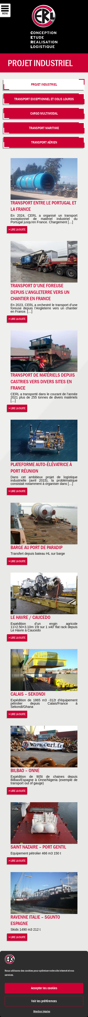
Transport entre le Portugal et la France (43, 206)
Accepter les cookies (44, 988)
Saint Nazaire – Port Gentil (38, 847)
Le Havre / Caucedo (30, 617)
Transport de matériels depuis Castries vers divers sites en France (43, 381)
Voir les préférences (44, 1001)
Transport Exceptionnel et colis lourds (44, 99)
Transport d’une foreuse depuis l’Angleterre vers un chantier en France (40, 292)
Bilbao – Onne (25, 770)
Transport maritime (44, 128)
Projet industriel (44, 84)
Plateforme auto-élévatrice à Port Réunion (41, 468)
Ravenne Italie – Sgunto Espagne (35, 920)
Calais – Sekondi (28, 694)
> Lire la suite (17, 229)
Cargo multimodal (44, 113)
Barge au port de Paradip (36, 547)
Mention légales (41, 1011)
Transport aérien (44, 142)
